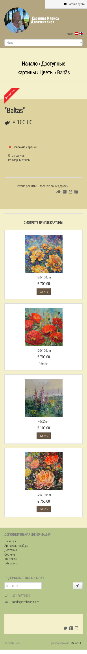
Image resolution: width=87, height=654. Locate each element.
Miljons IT (77, 643)
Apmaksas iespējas (16, 545)
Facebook (65, 192)
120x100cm (43, 277)
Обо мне (9, 554)
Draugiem (70, 192)
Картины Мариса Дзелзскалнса (45, 19)
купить (43, 291)
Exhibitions (11, 563)
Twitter (58, 191)
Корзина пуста (74, 4)
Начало (30, 63)
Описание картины (22, 147)
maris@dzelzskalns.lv (25, 602)
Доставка (10, 550)
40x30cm (43, 421)
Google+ (76, 192)
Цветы (46, 72)
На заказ (10, 541)
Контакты (10, 558)
